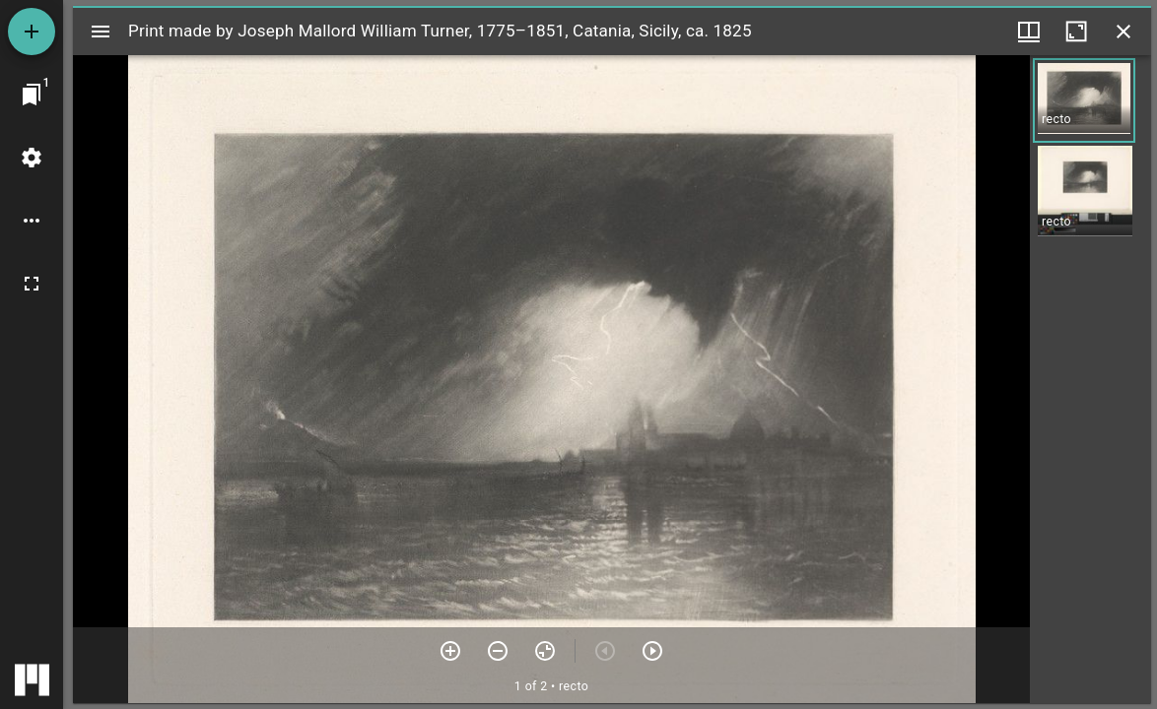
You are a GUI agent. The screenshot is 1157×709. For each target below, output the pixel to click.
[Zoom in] (450, 651)
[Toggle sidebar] (100, 31)
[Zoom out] (497, 651)
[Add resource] (31, 31)
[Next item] (652, 651)
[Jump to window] (31, 94)
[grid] (1090, 379)
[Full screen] (31, 283)
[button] (1084, 100)
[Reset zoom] (545, 651)
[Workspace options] (31, 220)
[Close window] (1123, 31)
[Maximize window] (1076, 31)
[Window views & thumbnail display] (1029, 31)
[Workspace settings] (31, 157)
